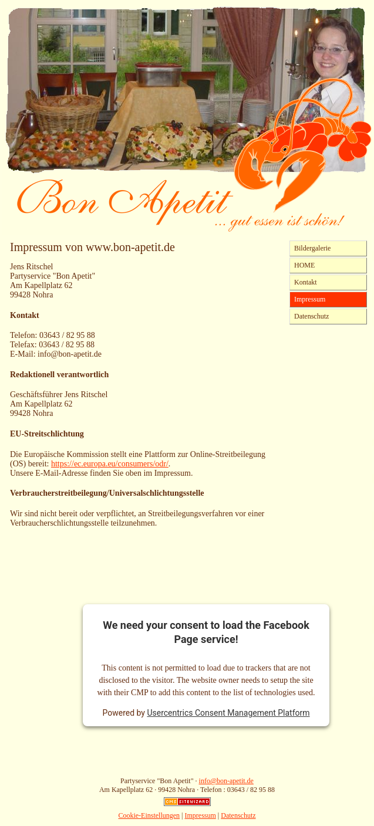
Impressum (309, 299)
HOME (304, 265)
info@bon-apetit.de (226, 781)
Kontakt (305, 282)
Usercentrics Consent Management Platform (228, 712)
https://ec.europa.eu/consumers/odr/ (110, 463)
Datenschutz (311, 316)
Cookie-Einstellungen (149, 815)
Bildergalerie (312, 248)
